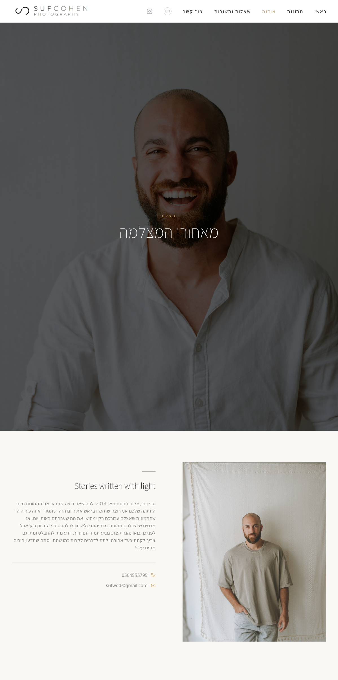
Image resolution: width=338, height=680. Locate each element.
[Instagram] (149, 11)
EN (167, 11)
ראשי (321, 11)
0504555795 (135, 575)
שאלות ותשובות (232, 11)
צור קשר (193, 11)
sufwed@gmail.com (127, 585)
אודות (269, 11)
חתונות (295, 11)
